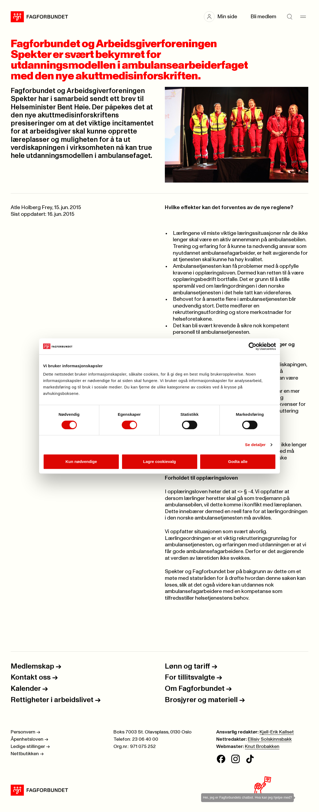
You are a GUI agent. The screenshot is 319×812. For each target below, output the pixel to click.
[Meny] (303, 16)
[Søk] (289, 16)
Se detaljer (255, 444)
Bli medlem (263, 16)
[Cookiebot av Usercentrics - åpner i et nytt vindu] (252, 346)
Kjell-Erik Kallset (277, 732)
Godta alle (238, 461)
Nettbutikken (27, 753)
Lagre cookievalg (159, 461)
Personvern (25, 732)
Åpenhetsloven (29, 739)
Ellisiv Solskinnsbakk (270, 739)
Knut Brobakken (262, 746)
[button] (223, 16)
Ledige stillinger (30, 746)
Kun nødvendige (81, 461)
